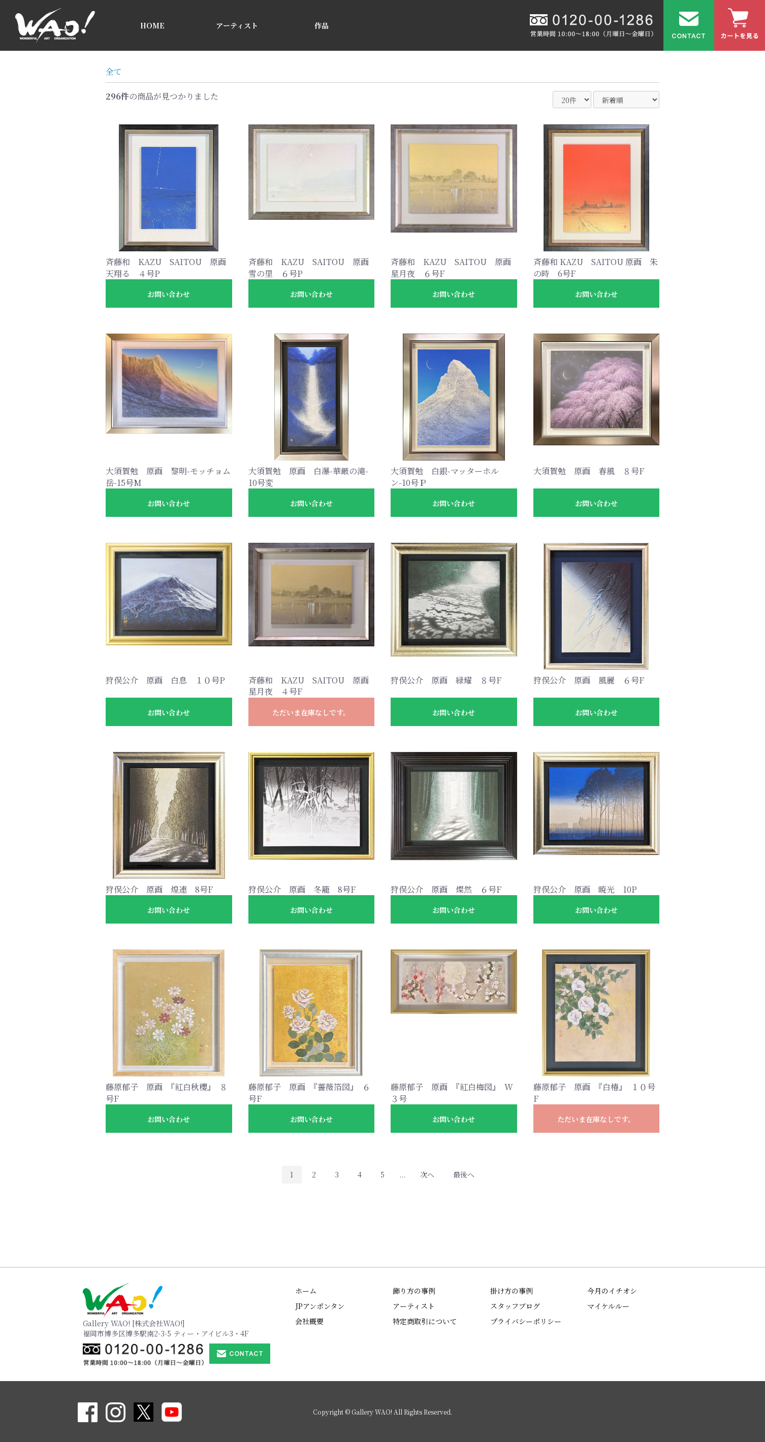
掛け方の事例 (511, 1291)
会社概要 (309, 1321)
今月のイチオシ (612, 1291)
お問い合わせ (168, 294)
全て (114, 71)
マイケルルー (608, 1306)
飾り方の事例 (414, 1291)
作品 (321, 25)
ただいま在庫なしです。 (311, 712)
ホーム (305, 1291)
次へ (427, 1174)
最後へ (463, 1174)
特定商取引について (425, 1321)
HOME (152, 25)
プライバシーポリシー (525, 1321)
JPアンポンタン (319, 1306)
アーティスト (237, 25)
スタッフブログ (515, 1306)
